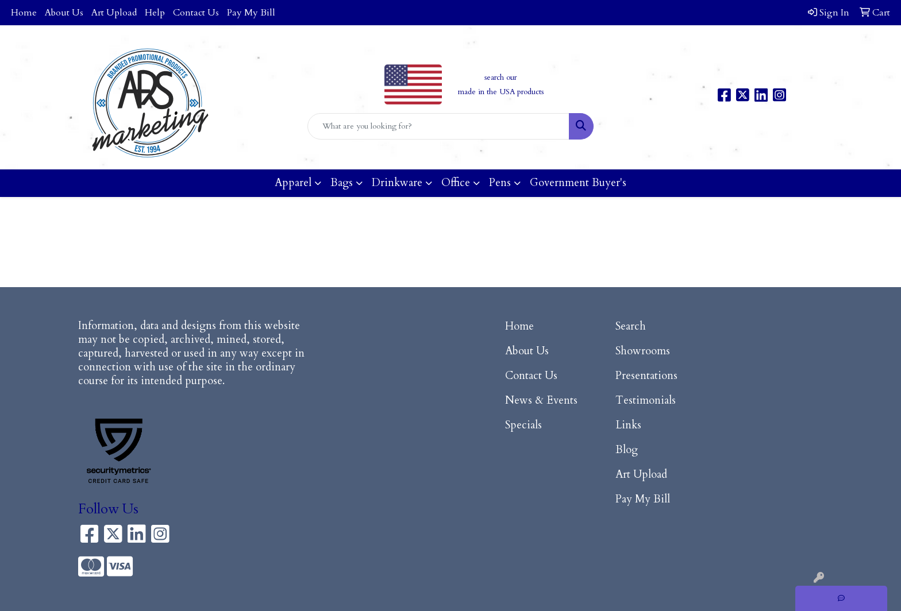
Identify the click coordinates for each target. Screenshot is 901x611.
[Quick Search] (438, 126)
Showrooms (642, 351)
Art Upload (114, 12)
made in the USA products (501, 92)
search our (500, 77)
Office (455, 183)
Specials (523, 425)
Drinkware (397, 183)
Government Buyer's (578, 183)
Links (628, 425)
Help (155, 12)
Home (24, 12)
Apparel (293, 183)
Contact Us (196, 12)
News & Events (541, 400)
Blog (626, 450)
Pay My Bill (251, 12)
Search (630, 326)
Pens (500, 183)
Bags (341, 183)
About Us (64, 12)
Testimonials (645, 400)
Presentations (646, 376)
